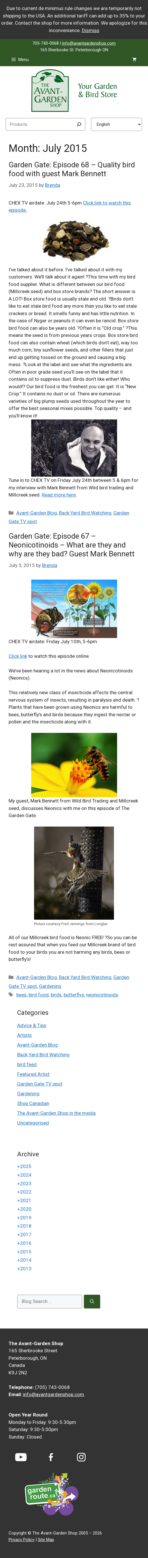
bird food (39, 995)
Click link (18, 656)
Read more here (59, 495)
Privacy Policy (21, 1539)
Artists (24, 1035)
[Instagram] (81, 1457)
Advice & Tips (31, 1025)
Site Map (46, 1539)
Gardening (50, 986)
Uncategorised (33, 1123)
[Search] (79, 124)
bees (21, 995)
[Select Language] (116, 124)
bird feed (27, 1064)
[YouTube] (21, 1457)
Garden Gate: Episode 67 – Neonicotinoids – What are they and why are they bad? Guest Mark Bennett (72, 545)
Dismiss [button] (90, 30)
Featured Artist (33, 1074)
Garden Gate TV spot (39, 1084)
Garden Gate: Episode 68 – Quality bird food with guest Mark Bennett (72, 169)
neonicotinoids (102, 995)
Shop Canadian (33, 1103)
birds (56, 995)
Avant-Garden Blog (36, 513)
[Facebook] (51, 1457)
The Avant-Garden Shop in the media (56, 1113)
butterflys (74, 995)
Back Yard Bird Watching (85, 513)
